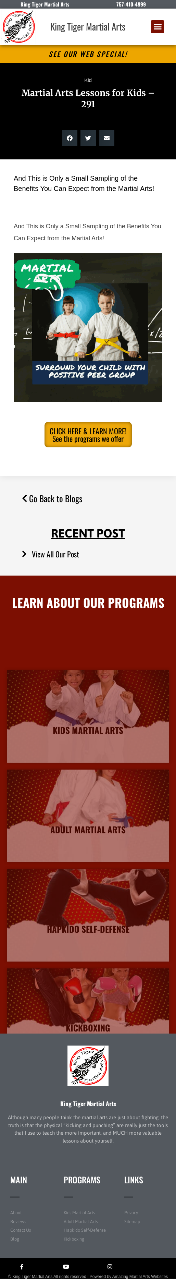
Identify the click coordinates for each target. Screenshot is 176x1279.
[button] (157, 26)
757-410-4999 (131, 4)
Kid (88, 80)
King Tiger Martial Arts (87, 26)
